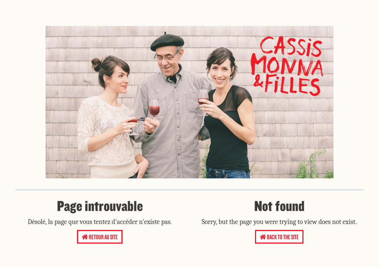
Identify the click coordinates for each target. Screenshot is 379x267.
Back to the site (279, 237)
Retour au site (100, 237)
